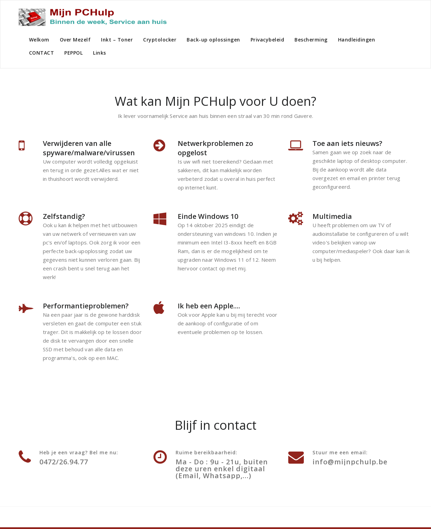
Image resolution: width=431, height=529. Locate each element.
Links (99, 52)
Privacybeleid (267, 39)
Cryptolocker (159, 39)
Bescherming (311, 39)
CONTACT (41, 52)
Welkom (39, 39)
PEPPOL (73, 52)
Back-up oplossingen (213, 39)
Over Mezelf (75, 39)
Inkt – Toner (117, 39)
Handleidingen (356, 39)
